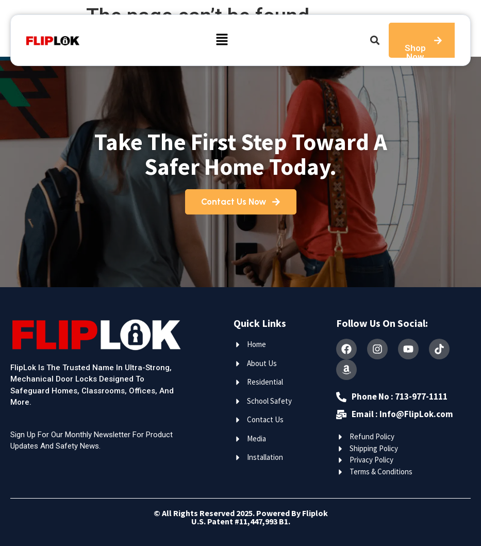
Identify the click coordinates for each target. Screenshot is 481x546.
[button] (222, 40)
